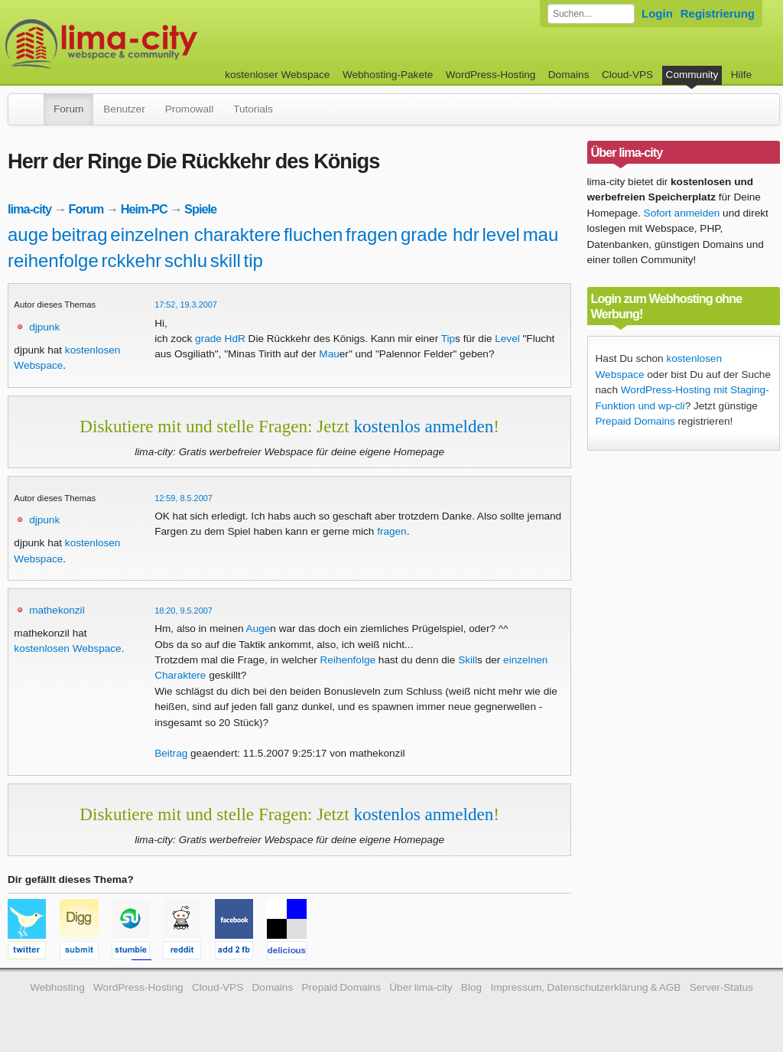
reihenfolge (53, 260)
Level (507, 338)
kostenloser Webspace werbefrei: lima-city (158, 44)
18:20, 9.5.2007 (183, 610)
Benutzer (124, 109)
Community (692, 74)
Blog (471, 987)
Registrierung (718, 13)
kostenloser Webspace (277, 74)
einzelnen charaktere (195, 234)
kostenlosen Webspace (67, 648)
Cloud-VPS (627, 74)
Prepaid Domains (635, 421)
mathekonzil (57, 610)
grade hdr (440, 234)
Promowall (189, 109)
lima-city (29, 209)
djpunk (44, 327)
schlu (185, 260)
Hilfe (741, 74)
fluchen (313, 234)
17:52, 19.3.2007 (185, 304)
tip (253, 260)
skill (225, 260)
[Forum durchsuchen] (591, 14)
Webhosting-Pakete (388, 74)
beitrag (79, 234)
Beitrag (170, 753)
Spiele (200, 209)
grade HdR (220, 338)
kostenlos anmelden (423, 426)
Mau (329, 354)
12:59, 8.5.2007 (183, 498)
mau (541, 234)
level (500, 234)
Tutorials (253, 109)
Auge (258, 628)
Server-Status (721, 987)
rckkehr (132, 260)
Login (657, 13)
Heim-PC (144, 209)
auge (28, 234)
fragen (372, 234)
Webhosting (57, 987)
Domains (569, 74)
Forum (68, 109)
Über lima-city (420, 987)
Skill (467, 660)
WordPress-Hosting (491, 74)
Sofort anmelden (682, 213)
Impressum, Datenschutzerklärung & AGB (585, 987)
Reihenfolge (348, 660)
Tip (448, 338)
